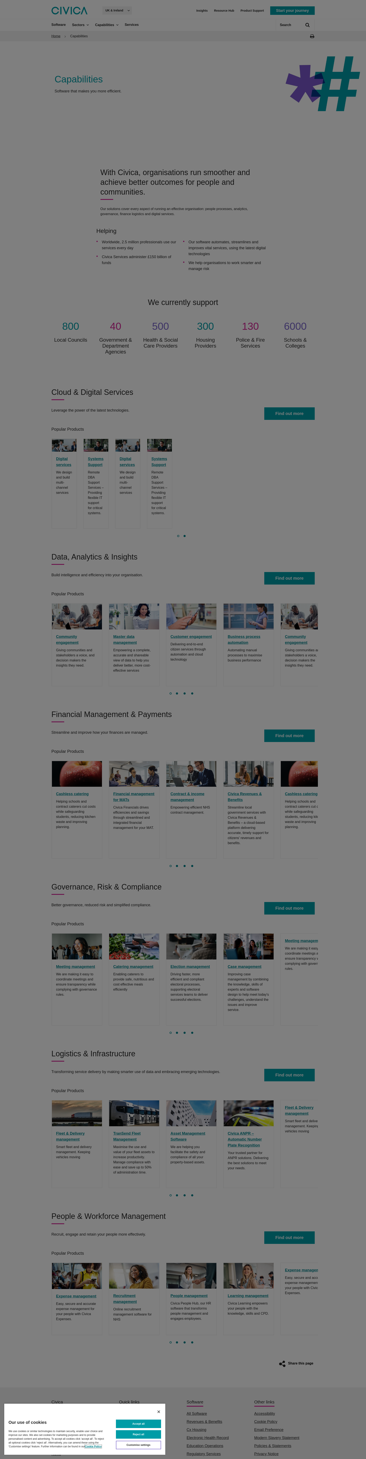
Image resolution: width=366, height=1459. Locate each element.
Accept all (138, 1423)
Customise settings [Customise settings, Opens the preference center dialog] (138, 1445)
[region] (84, 1429)
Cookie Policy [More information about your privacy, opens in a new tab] (93, 1446)
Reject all (138, 1434)
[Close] (158, 1411)
